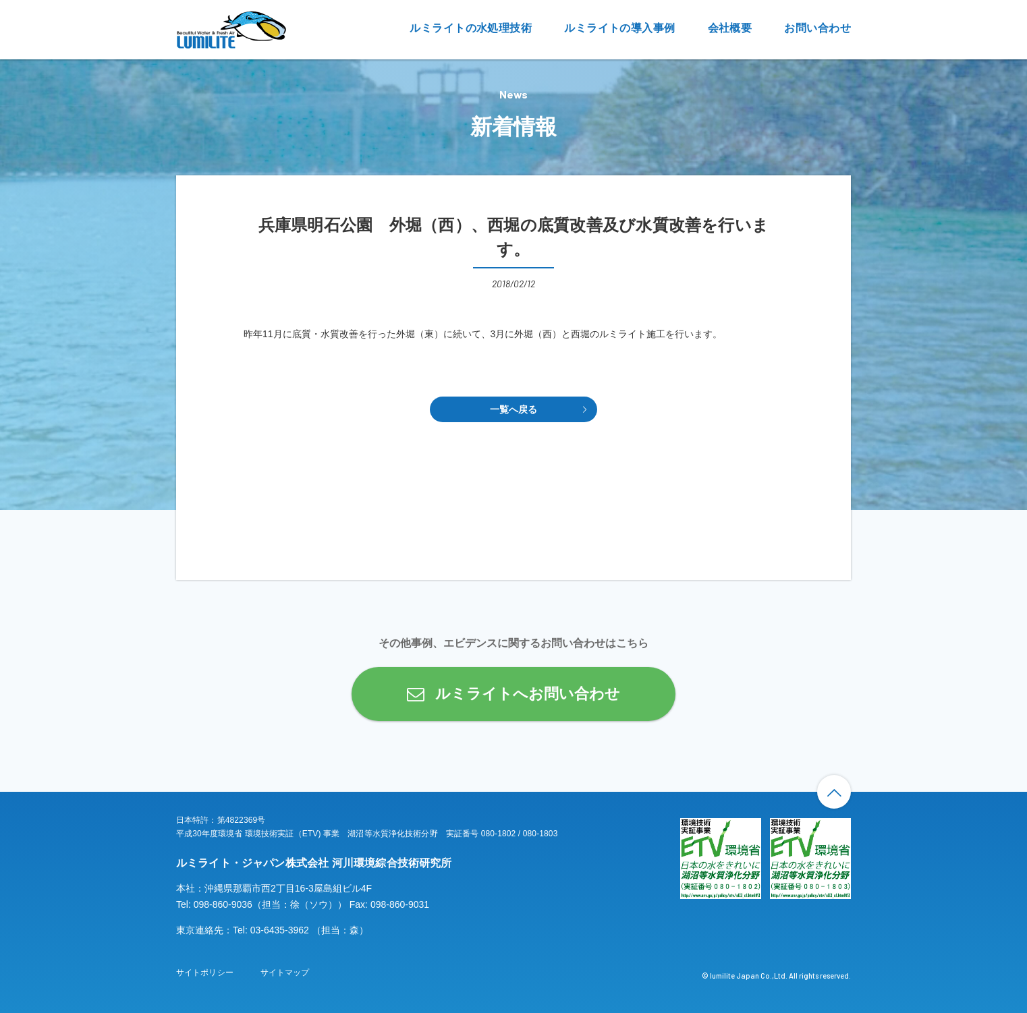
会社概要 (730, 28)
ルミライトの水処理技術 (471, 28)
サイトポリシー (204, 972)
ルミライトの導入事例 (619, 28)
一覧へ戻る (514, 409)
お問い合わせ (817, 28)
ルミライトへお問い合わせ (527, 693)
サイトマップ (285, 972)
